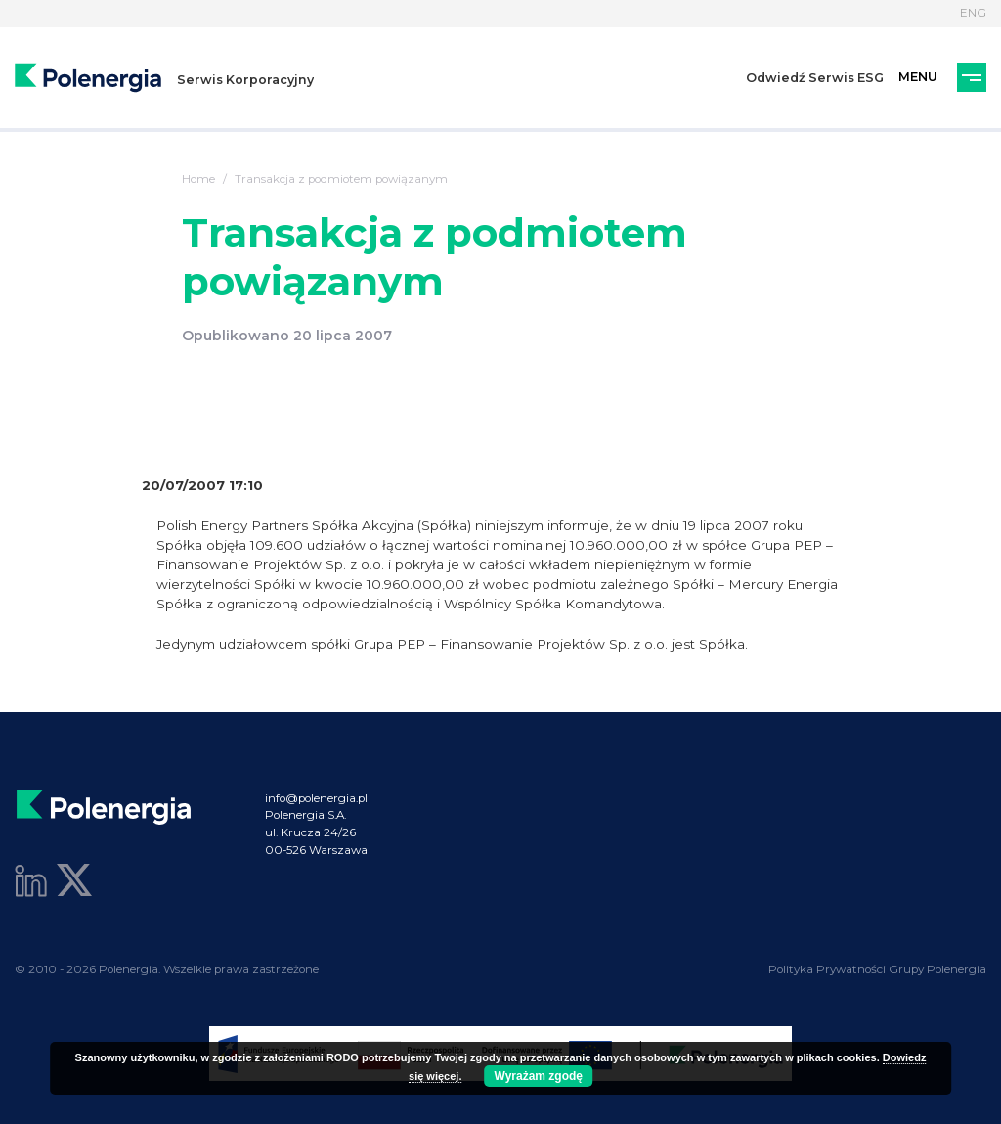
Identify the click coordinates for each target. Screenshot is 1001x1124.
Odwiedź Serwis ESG (815, 77)
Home (198, 179)
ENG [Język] (973, 13)
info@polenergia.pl (316, 798)
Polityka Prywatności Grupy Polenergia (877, 969)
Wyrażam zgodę (539, 1076)
